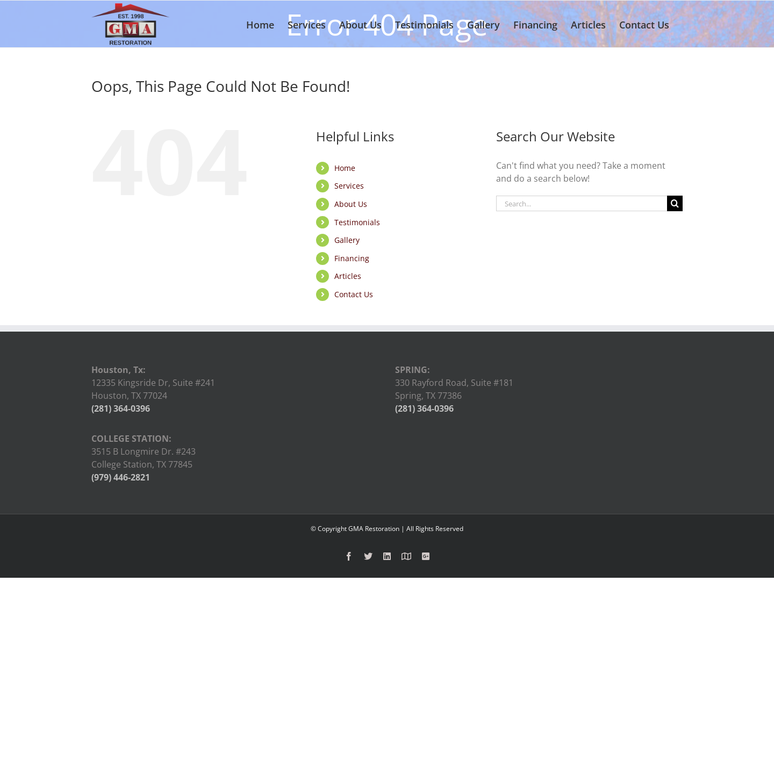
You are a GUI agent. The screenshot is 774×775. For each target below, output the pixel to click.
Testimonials (357, 222)
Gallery (347, 240)
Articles (347, 276)
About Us (350, 204)
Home (344, 168)
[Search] (675, 203)
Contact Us (353, 294)
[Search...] (581, 203)
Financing (351, 258)
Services (349, 186)
